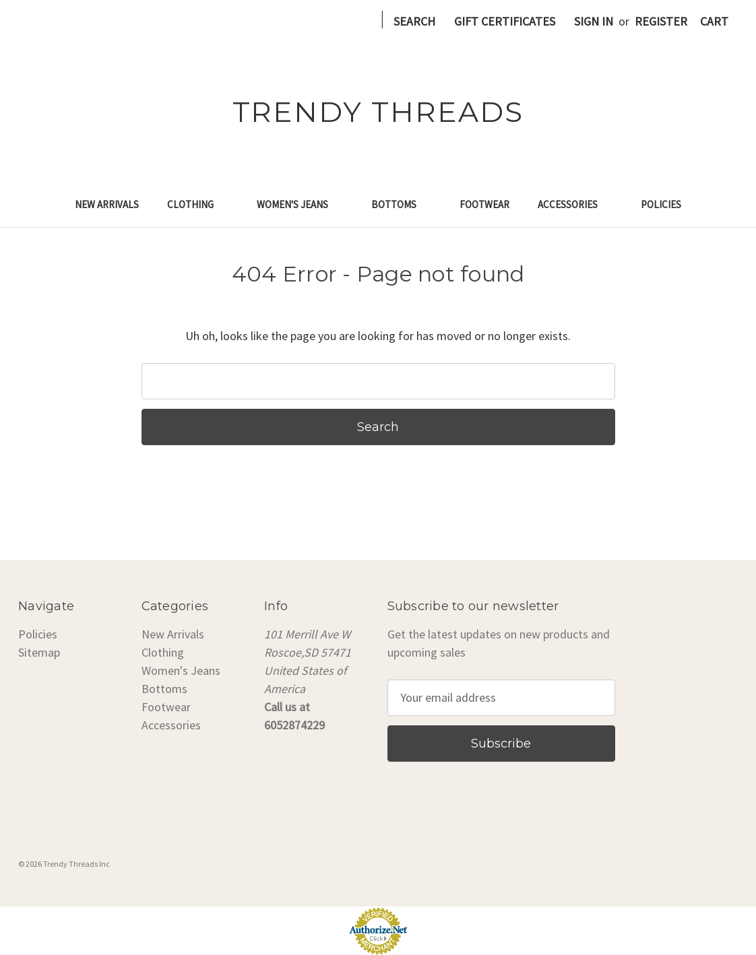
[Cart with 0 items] (714, 21)
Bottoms (401, 204)
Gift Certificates (504, 21)
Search (414, 21)
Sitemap (39, 652)
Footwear (484, 204)
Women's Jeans (300, 204)
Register (661, 21)
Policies (661, 204)
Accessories (575, 204)
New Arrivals (107, 204)
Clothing (197, 204)
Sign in (593, 21)
